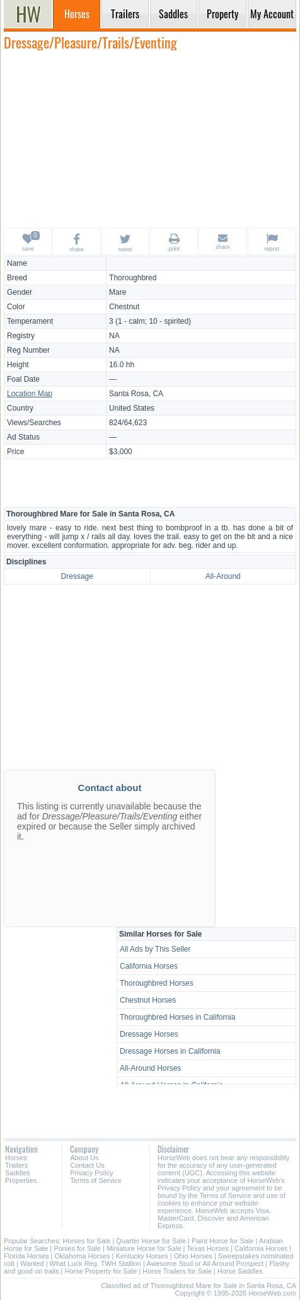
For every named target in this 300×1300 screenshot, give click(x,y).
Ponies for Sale (77, 1248)
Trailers (16, 1165)
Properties (21, 1180)
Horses (16, 1157)
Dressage (77, 576)
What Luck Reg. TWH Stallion (95, 1263)
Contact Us (87, 1165)
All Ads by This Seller (155, 949)
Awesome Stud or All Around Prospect (204, 1263)
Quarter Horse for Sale (151, 1241)
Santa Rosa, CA (136, 393)
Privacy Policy (91, 1173)
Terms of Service (96, 1180)
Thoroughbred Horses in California (177, 1017)
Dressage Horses (149, 1034)
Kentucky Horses (142, 1256)
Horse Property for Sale (100, 1271)
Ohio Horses (193, 1256)
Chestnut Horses (148, 1000)
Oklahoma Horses (82, 1256)
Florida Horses (26, 1256)
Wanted (32, 1263)
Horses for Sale (87, 1241)
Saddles (17, 1173)
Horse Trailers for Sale (176, 1271)
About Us (84, 1157)
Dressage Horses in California (170, 1051)
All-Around (223, 576)
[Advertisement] (150, 138)
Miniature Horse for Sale (144, 1248)
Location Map (29, 393)
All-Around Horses (150, 1068)
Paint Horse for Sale (222, 1241)
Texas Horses (208, 1248)
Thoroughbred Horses (156, 983)
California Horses (149, 966)
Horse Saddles (240, 1271)
